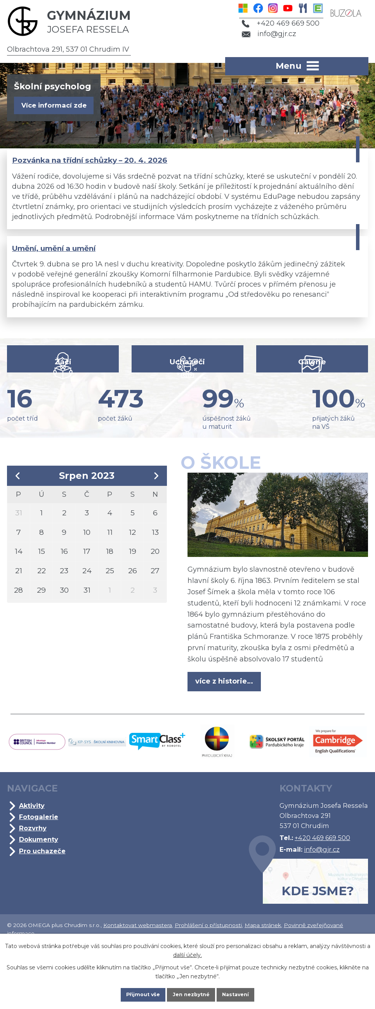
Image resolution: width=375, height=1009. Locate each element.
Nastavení (244, 993)
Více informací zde (59, 106)
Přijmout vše (134, 993)
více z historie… (226, 721)
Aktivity (34, 848)
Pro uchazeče (44, 893)
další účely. (187, 951)
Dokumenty (40, 882)
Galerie (310, 385)
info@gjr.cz (263, 34)
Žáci (64, 385)
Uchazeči (187, 385)
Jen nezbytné (191, 993)
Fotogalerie (40, 859)
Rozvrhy (35, 871)
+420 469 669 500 (275, 23)
